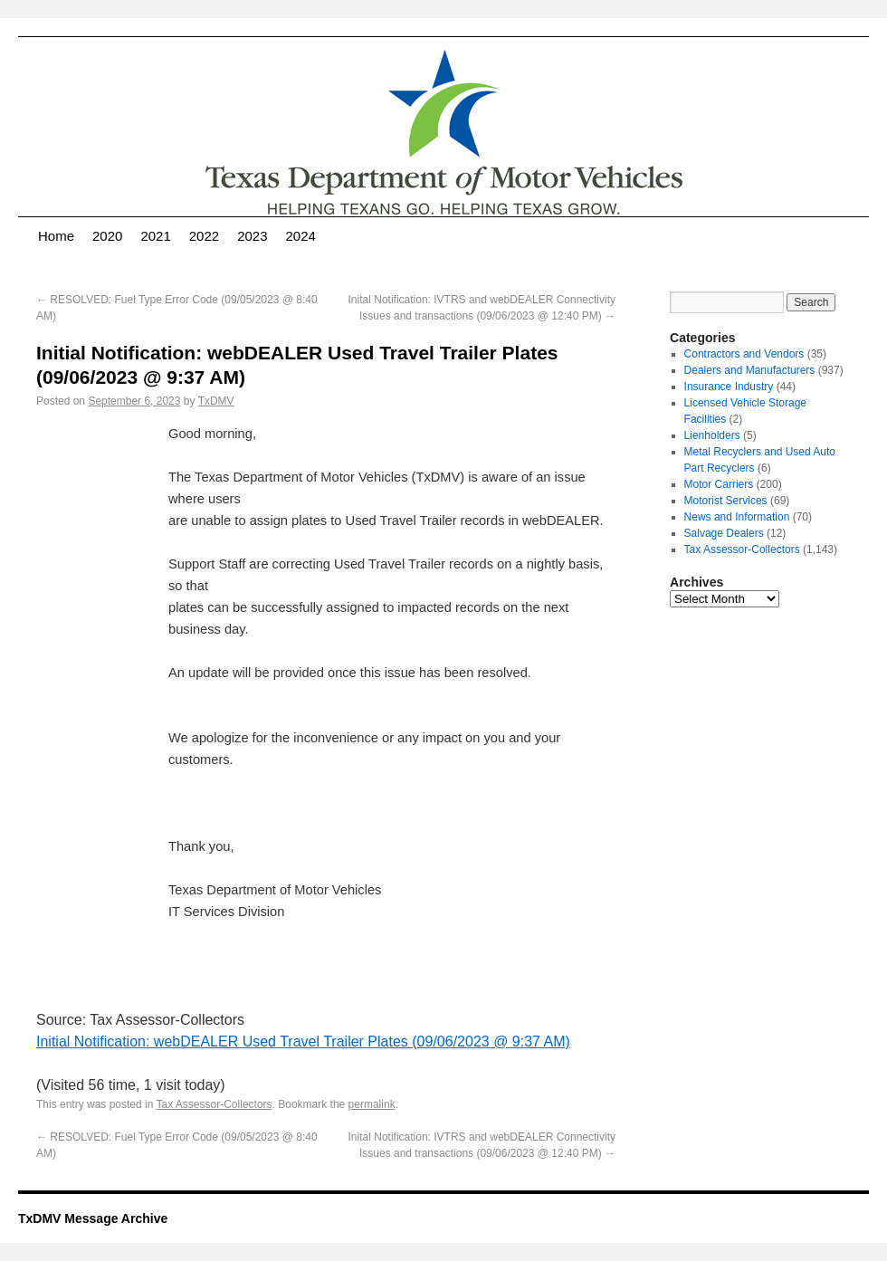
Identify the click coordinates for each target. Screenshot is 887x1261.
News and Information (737, 517)
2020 (107, 236)
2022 (204, 236)
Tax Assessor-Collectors (214, 1104)
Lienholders (712, 435)
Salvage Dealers (724, 533)
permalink (372, 1104)
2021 (155, 236)
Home (56, 236)
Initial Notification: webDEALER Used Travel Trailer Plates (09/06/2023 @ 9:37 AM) (303, 1041)
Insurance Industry (729, 386)
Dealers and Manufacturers (749, 370)
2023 (252, 236)
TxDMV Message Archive (92, 1218)
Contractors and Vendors (744, 354)
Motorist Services (726, 500)
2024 (301, 236)
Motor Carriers (719, 484)
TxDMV (216, 401)
